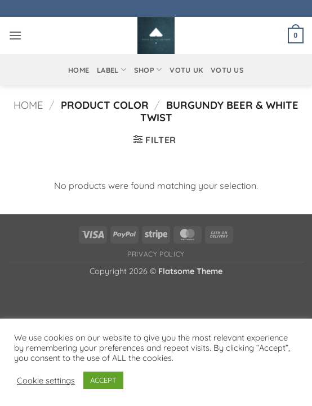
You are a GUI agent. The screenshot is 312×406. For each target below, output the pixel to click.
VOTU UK (186, 69)
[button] (15, 35)
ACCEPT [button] (103, 380)
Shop (148, 69)
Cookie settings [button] (46, 381)
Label (111, 69)
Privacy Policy (156, 254)
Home (78, 69)
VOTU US (227, 69)
